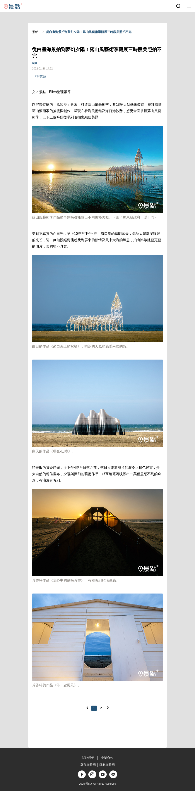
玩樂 (34, 63)
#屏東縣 (40, 76)
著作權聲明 (88, 765)
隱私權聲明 (107, 765)
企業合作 (107, 758)
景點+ (36, 32)
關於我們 (88, 758)
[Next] (107, 707)
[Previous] (87, 707)
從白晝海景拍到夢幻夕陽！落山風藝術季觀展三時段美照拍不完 (89, 32)
